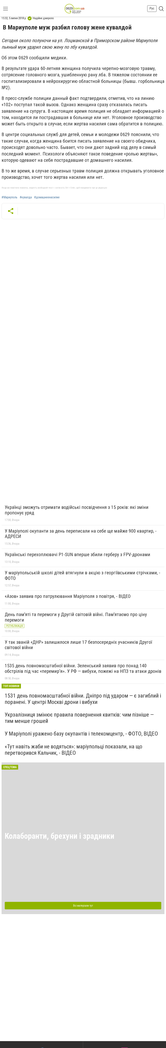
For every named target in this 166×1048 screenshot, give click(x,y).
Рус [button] (151, 8)
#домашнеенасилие (47, 197)
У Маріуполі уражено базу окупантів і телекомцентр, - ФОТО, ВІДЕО (81, 733)
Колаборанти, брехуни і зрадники (59, 836)
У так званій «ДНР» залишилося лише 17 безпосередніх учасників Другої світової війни (78, 644)
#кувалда (26, 197)
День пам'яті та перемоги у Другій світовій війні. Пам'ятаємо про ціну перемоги (76, 617)
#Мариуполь (9, 197)
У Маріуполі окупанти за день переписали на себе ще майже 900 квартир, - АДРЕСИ (81, 533)
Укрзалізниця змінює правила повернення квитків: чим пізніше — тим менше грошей (79, 717)
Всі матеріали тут (83, 905)
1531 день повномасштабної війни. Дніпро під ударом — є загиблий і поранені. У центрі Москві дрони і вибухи (83, 698)
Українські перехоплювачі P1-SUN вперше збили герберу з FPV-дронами (77, 554)
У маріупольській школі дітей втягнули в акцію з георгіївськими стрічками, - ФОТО (82, 575)
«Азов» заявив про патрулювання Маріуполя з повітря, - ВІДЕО (68, 596)
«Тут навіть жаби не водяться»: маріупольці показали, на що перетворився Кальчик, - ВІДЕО (73, 749)
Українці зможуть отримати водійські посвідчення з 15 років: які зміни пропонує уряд (76, 510)
